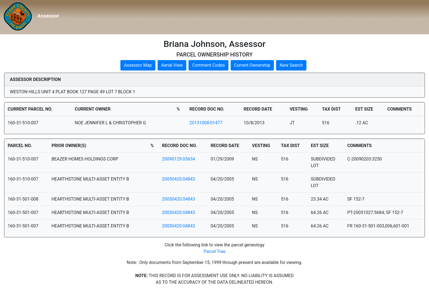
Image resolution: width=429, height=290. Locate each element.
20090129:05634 (178, 159)
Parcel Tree (214, 251)
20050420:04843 (178, 179)
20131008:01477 (205, 122)
